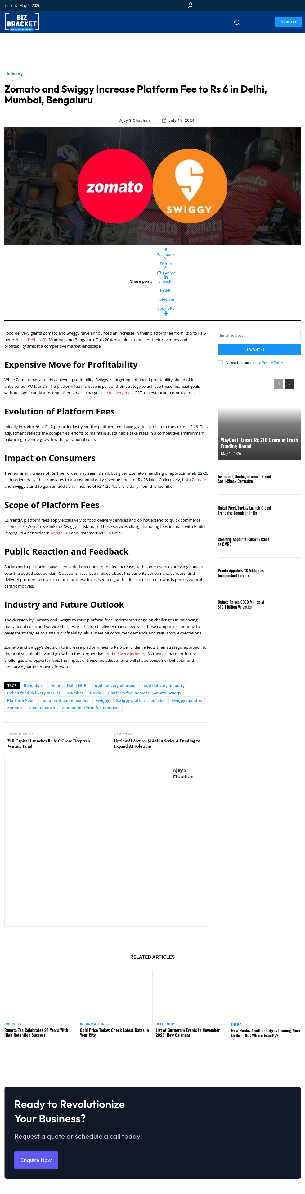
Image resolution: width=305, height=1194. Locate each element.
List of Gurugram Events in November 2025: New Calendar (188, 1032)
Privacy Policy (272, 362)
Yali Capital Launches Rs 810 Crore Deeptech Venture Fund (48, 743)
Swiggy (102, 700)
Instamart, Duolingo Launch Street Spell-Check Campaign (244, 478)
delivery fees (120, 393)
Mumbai (75, 693)
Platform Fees (20, 700)
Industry (15, 73)
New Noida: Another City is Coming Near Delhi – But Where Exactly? (265, 1032)
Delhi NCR (37, 339)
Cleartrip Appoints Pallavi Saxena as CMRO (243, 541)
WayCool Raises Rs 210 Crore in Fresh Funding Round (259, 442)
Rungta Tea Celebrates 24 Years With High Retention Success (36, 1032)
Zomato (199, 480)
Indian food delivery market (34, 693)
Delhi (55, 685)
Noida (95, 693)
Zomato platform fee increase (90, 708)
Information (92, 1024)
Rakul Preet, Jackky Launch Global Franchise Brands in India (244, 509)
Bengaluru (61, 533)
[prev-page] (278, 383)
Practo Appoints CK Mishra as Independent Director (241, 572)
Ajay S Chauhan (134, 120)
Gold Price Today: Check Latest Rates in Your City (114, 1032)
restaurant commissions (64, 700)
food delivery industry (124, 653)
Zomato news (42, 708)
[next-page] (289, 383)
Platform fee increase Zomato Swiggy (144, 693)
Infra (236, 1024)
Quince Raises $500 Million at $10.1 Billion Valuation (241, 604)
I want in (259, 349)
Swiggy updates (186, 700)
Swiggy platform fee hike (140, 700)
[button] (236, 22)
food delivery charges (114, 685)
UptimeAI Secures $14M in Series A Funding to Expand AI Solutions (157, 743)
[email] (259, 335)
